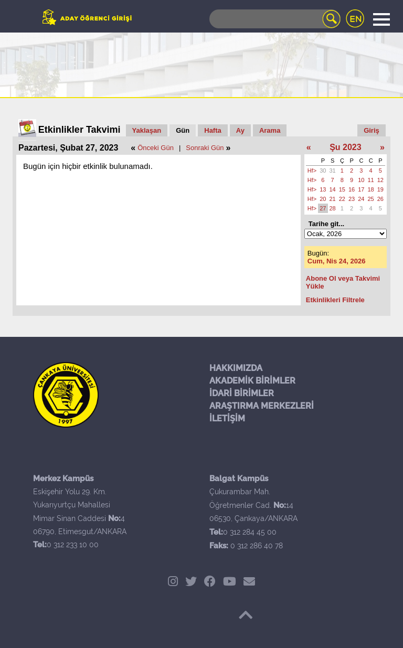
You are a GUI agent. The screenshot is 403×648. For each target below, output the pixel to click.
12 (380, 180)
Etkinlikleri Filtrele (335, 300)
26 (380, 199)
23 (351, 199)
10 (361, 180)
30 (323, 170)
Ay (240, 130)
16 (351, 189)
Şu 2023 (345, 147)
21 (333, 199)
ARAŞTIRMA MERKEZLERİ (261, 406)
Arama (269, 130)
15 (342, 189)
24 (361, 199)
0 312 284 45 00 (250, 532)
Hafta (212, 130)
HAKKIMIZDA (235, 368)
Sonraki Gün (205, 148)
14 (333, 189)
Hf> (311, 170)
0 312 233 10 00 (73, 544)
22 (342, 199)
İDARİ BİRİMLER (241, 393)
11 (371, 180)
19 (380, 189)
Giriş (371, 130)
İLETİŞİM (227, 418)
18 (371, 189)
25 (371, 199)
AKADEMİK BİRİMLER (252, 381)
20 (323, 199)
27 (323, 208)
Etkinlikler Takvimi (79, 129)
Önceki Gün (155, 148)
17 (361, 189)
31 (333, 170)
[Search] (275, 18)
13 (323, 189)
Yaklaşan (147, 130)
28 (333, 208)
